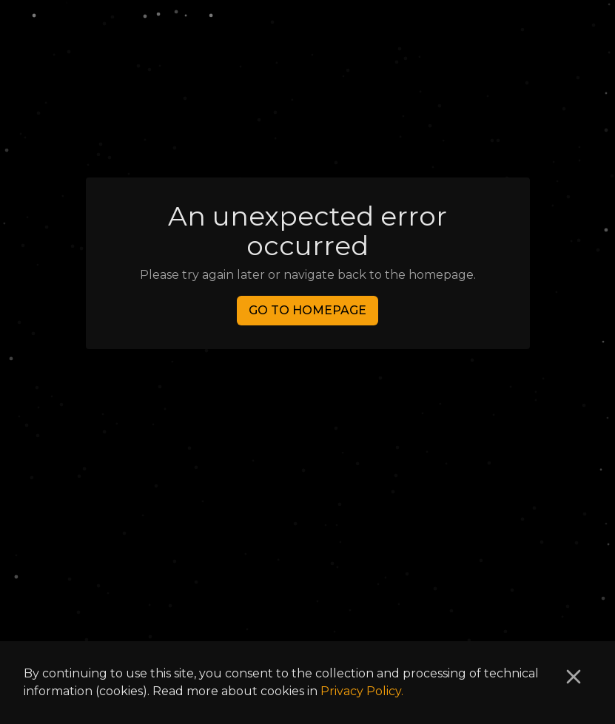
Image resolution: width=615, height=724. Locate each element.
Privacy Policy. (361, 691)
